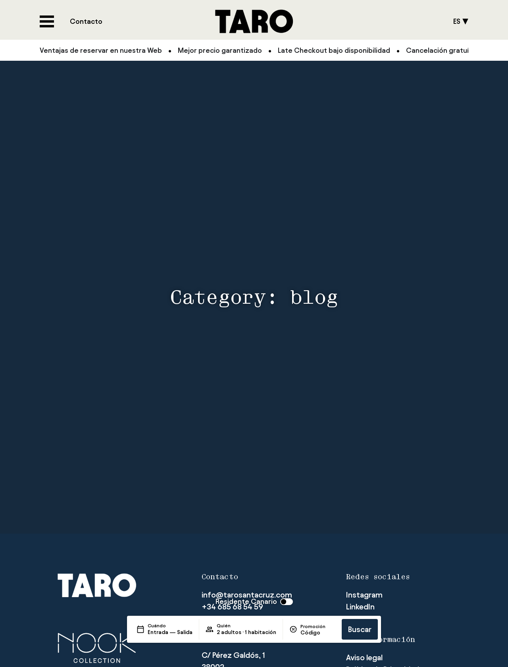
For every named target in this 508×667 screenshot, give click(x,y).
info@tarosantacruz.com (247, 594)
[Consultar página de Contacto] (86, 21)
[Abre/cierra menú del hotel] (47, 21)
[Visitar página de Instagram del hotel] (364, 595)
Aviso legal (364, 657)
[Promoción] (317, 633)
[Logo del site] (254, 21)
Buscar (359, 629)
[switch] (254, 601)
